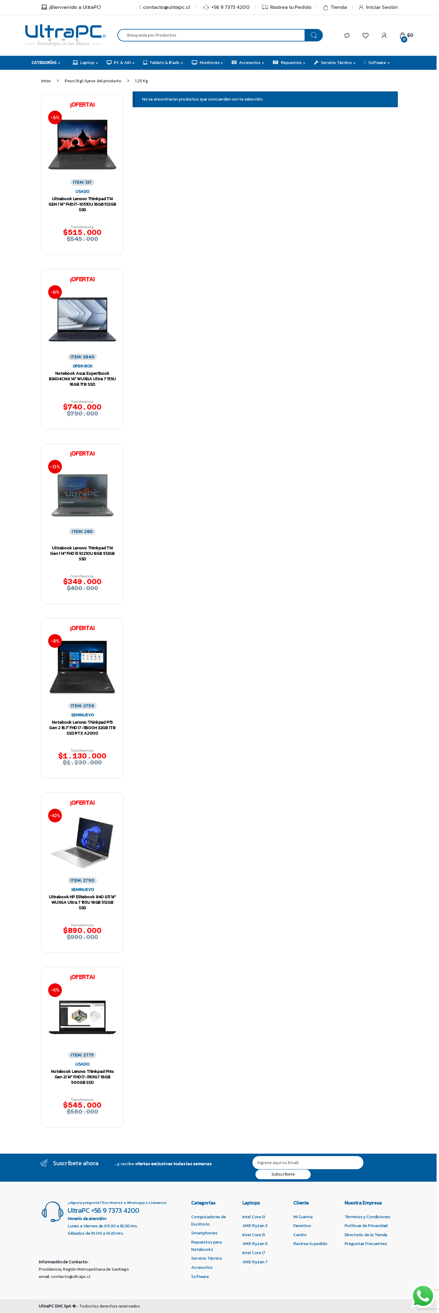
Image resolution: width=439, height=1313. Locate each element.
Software (375, 62)
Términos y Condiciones (367, 1217)
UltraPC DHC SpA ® (57, 1306)
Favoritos (302, 1226)
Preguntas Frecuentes (365, 1243)
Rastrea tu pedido (310, 1243)
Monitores (206, 62)
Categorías (43, 62)
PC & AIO (119, 62)
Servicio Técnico (333, 62)
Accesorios (246, 62)
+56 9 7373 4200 (226, 7)
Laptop (83, 62)
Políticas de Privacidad (366, 1226)
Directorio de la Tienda (365, 1235)
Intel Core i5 (253, 1235)
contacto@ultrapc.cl (164, 7)
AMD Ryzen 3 (254, 1226)
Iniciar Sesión (378, 7)
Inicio (46, 81)
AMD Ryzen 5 (255, 1243)
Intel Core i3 (253, 1217)
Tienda (335, 7)
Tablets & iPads (161, 62)
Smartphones (204, 1233)
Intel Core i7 (253, 1253)
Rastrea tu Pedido (286, 7)
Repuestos (287, 62)
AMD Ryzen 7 (255, 1262)
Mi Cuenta (302, 1217)
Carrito (300, 1235)
